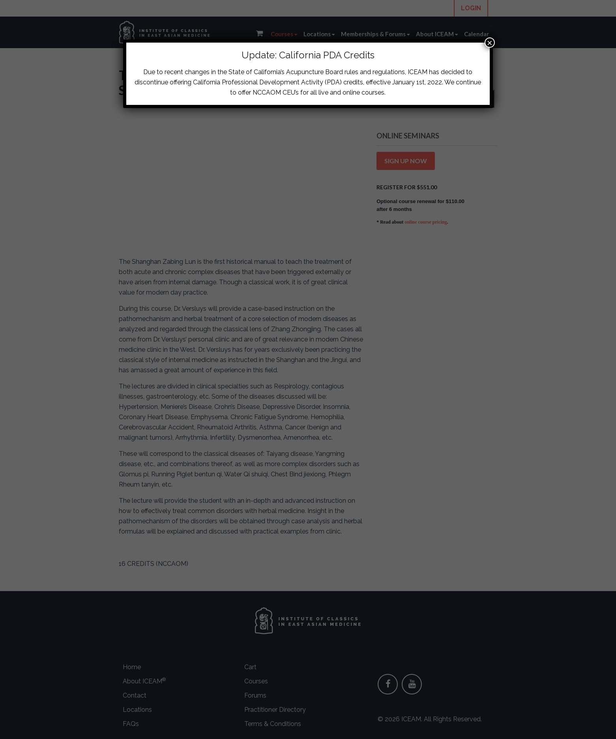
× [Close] (489, 42)
